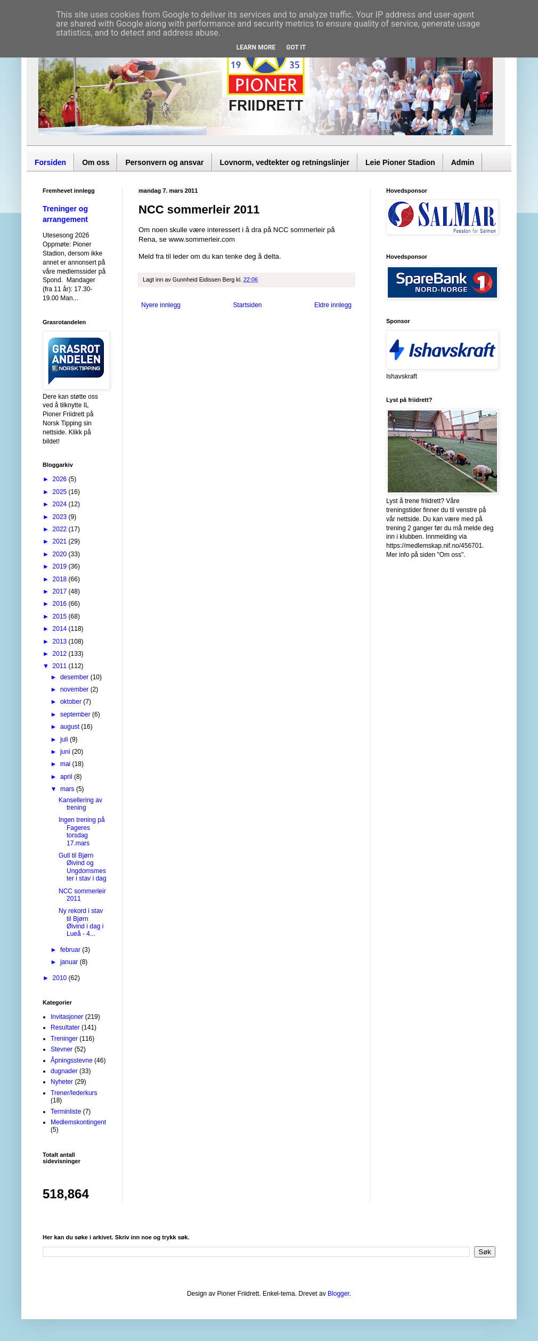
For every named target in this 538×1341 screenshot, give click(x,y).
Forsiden (50, 162)
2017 (61, 591)
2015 (61, 616)
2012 (61, 653)
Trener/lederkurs (74, 1093)
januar (70, 962)
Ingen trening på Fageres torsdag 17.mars (82, 831)
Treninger (64, 1038)
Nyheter (62, 1081)
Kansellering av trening (80, 803)
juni (66, 751)
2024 (61, 504)
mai (66, 764)
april (67, 776)
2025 (61, 492)
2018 (61, 579)
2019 (61, 566)
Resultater (65, 1027)
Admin (463, 162)
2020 (61, 554)
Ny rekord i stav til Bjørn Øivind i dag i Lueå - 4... (81, 922)
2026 (61, 479)
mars (68, 789)
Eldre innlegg (333, 305)
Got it (296, 47)
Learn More (256, 47)
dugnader (64, 1071)
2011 (61, 666)
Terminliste (66, 1111)
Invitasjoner (67, 1017)
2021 (61, 541)
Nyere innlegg (161, 305)
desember (75, 677)
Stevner (61, 1049)
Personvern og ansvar (164, 162)
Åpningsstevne (72, 1060)
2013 (61, 641)
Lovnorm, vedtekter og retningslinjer (285, 162)
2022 (61, 529)
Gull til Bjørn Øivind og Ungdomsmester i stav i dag (83, 867)
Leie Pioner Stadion (400, 162)
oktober (71, 701)
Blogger (338, 1293)
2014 (61, 628)
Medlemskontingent (78, 1122)
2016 (61, 603)
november (75, 689)
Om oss (95, 162)
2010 (61, 978)
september (76, 714)
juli (65, 739)
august (70, 726)
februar (71, 949)
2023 (61, 517)
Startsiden (247, 305)
